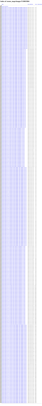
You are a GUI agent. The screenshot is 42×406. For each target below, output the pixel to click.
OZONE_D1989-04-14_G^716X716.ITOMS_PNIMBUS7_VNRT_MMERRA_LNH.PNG (14, 394)
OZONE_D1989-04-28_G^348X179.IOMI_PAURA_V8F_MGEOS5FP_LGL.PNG (13, 255)
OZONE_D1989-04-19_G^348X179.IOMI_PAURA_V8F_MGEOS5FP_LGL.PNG (13, 258)
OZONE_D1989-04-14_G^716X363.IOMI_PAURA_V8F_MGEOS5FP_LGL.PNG (13, 317)
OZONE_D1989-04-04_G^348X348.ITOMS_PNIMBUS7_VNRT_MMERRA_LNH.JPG (14, 229)
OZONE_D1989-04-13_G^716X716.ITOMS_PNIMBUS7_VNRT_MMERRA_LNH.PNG (14, 389)
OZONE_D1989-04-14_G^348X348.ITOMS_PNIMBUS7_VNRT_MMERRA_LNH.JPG (14, 235)
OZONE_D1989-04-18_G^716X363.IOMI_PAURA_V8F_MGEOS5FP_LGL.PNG (13, 313)
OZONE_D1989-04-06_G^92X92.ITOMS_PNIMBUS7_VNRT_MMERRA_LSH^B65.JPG (14, 23)
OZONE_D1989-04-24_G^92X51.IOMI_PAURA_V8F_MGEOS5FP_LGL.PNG (13, 158)
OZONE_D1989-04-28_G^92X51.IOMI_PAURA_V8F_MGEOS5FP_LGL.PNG (13, 146)
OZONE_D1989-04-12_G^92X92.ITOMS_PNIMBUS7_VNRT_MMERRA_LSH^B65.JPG (14, 11)
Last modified (30, 4)
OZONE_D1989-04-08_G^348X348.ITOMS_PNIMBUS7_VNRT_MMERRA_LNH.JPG (14, 239)
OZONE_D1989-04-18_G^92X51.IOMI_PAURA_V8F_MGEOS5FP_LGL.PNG (13, 151)
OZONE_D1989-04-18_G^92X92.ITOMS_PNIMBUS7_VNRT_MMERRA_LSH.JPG (14, 69)
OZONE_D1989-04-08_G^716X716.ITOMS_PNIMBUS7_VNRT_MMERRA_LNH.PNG (14, 402)
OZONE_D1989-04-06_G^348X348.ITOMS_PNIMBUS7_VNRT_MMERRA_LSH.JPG (14, 188)
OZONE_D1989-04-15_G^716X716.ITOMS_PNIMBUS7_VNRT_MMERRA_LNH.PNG (14, 381)
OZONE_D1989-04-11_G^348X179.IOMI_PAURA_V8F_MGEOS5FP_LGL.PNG (13, 275)
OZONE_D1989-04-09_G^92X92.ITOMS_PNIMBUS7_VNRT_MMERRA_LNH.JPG (14, 125)
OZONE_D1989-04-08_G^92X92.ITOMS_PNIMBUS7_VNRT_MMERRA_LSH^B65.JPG (14, 44)
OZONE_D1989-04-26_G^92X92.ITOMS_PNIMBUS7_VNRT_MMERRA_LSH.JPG (14, 65)
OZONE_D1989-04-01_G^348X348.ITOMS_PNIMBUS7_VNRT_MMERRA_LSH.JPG (14, 205)
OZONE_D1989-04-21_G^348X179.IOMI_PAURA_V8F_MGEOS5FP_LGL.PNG (13, 247)
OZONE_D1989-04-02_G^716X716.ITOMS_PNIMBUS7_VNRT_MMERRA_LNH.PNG (14, 388)
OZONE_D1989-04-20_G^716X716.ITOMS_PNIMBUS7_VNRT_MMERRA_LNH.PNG (14, 380)
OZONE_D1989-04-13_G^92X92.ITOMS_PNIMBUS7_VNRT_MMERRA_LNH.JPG (14, 112)
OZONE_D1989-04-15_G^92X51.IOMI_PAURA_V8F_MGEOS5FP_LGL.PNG (13, 130)
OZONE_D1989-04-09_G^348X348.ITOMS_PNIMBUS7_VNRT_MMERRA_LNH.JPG (14, 245)
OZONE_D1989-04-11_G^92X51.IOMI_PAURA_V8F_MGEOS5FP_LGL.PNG (13, 159)
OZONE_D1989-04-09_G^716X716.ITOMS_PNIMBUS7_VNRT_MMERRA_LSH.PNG (14, 344)
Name (2, 4)
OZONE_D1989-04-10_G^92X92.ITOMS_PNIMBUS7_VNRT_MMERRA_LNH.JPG (14, 108)
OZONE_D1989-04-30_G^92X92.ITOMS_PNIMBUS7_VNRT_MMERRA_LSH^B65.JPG (14, 19)
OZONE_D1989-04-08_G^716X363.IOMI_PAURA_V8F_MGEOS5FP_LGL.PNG (13, 322)
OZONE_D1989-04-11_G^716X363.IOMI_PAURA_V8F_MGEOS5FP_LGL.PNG (13, 306)
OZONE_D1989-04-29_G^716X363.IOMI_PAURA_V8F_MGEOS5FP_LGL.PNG (13, 302)
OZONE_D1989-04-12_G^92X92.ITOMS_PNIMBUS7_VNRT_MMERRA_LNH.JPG (14, 109)
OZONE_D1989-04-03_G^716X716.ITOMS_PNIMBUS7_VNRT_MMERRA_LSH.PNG (14, 361)
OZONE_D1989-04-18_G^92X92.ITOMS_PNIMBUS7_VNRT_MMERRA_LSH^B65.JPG (14, 10)
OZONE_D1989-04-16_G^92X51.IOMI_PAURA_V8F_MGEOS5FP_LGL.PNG (13, 129)
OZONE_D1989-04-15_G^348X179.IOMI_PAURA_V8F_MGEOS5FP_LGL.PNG (13, 251)
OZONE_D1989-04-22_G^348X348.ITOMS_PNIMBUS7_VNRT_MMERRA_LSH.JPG (14, 170)
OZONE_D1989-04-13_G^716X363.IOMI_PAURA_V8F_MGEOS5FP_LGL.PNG (13, 323)
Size (36, 4)
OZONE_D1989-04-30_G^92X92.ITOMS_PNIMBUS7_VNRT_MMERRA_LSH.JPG (14, 71)
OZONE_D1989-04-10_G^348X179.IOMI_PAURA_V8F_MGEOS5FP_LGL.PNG (13, 281)
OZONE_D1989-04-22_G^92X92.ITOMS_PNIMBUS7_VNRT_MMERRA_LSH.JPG (14, 56)
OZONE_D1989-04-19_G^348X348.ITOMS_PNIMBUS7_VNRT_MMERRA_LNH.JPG (14, 224)
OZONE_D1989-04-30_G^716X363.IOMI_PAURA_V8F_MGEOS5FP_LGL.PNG (13, 308)
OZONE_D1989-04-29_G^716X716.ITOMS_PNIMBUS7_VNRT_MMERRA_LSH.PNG (14, 356)
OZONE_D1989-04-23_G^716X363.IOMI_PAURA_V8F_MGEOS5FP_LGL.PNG (13, 289)
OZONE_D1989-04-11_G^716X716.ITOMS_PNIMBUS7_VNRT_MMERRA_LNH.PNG (14, 386)
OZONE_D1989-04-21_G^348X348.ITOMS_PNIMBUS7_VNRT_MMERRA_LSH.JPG (14, 182)
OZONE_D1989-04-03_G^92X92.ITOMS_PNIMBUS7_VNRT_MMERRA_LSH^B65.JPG (14, 35)
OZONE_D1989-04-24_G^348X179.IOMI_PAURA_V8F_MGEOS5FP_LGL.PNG (13, 254)
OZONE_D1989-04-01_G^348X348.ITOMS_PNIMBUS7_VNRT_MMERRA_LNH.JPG (14, 241)
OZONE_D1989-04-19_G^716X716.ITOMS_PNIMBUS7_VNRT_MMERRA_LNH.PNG (14, 385)
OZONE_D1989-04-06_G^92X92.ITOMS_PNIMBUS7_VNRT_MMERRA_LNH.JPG (14, 121)
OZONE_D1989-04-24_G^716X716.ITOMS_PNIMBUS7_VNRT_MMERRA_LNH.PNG (14, 367)
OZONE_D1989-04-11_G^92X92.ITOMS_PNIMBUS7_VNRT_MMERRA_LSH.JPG (14, 67)
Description (40, 4)
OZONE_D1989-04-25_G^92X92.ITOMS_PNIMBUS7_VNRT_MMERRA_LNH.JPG (14, 94)
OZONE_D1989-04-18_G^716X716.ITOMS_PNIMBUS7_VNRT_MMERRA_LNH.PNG (14, 384)
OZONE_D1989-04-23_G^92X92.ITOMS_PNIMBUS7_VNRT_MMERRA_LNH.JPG (14, 92)
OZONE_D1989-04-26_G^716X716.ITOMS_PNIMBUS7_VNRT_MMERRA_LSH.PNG (14, 335)
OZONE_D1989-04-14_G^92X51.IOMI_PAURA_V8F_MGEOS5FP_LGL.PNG (13, 136)
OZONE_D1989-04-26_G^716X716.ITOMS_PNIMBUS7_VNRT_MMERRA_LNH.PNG (14, 368)
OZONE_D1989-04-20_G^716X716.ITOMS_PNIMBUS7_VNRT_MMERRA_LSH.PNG (14, 331)
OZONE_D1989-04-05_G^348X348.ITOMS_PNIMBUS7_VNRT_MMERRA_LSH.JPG (14, 187)
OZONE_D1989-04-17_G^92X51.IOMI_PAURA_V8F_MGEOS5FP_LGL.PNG (13, 144)
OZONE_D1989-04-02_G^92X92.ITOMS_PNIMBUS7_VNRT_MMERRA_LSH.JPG (14, 81)
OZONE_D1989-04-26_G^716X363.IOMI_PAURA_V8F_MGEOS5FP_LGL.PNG (13, 314)
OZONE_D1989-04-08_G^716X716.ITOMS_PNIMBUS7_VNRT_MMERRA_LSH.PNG (14, 359)
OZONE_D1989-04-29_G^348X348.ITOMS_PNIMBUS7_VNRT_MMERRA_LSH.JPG (14, 199)
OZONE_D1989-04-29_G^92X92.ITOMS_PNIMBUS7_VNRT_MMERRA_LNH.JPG (14, 99)
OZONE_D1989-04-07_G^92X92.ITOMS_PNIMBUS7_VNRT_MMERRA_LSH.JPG (14, 75)
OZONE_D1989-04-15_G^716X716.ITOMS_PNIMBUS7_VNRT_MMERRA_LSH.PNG (14, 330)
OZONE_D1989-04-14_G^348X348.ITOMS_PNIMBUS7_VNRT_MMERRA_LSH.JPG (14, 183)
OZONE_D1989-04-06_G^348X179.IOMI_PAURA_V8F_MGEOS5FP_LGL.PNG (13, 263)
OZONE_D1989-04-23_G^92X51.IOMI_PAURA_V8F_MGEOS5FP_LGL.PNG (13, 134)
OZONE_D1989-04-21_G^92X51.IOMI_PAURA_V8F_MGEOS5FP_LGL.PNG (13, 132)
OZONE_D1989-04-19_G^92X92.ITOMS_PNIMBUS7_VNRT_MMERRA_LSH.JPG (14, 74)
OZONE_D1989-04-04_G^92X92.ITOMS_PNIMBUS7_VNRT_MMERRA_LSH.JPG (14, 61)
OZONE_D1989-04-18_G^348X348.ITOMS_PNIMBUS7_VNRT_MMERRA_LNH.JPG (14, 226)
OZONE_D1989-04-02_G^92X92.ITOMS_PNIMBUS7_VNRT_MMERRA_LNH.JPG (14, 120)
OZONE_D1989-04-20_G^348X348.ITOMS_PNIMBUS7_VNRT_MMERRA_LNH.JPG (14, 222)
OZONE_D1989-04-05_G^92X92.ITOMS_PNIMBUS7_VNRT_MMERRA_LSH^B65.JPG (14, 15)
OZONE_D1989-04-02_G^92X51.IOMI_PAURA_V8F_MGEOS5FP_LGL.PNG (13, 149)
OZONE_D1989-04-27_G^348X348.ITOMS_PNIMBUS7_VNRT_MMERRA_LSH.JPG (14, 192)
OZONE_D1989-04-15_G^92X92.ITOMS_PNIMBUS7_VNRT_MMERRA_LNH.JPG (14, 111)
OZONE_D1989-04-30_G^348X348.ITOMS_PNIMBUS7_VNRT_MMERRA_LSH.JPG (14, 200)
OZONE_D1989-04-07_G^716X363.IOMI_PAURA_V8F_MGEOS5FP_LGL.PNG (13, 321)
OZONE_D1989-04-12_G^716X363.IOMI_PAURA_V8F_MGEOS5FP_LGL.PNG (13, 309)
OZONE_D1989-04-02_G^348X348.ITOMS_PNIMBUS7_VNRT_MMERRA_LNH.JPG (14, 237)
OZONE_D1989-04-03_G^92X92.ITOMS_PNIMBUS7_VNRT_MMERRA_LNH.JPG (14, 115)
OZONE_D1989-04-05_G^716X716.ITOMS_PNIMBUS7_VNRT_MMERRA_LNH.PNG (14, 392)
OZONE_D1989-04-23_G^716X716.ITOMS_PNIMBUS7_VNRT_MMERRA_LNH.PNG (14, 371)
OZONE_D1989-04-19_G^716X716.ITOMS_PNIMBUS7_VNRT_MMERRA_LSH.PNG (14, 338)
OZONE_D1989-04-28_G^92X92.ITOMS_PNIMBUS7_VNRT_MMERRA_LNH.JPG (14, 96)
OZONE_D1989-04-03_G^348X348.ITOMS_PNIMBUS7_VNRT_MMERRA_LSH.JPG (14, 201)
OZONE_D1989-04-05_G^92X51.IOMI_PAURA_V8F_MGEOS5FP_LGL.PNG (13, 138)
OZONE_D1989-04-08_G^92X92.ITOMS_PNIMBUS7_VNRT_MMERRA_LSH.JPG (14, 86)
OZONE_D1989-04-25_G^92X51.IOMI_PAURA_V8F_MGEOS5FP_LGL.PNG (13, 153)
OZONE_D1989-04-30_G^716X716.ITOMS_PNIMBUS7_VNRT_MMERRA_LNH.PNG (14, 369)
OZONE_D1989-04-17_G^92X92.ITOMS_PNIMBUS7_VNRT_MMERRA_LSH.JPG (14, 54)
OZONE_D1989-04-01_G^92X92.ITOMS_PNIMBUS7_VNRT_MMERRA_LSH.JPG (14, 60)
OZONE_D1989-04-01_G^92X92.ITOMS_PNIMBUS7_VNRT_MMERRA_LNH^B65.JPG (14, 48)
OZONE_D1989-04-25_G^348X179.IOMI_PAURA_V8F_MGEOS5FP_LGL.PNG (13, 267)
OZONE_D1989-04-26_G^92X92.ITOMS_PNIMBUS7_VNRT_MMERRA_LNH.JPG (14, 95)
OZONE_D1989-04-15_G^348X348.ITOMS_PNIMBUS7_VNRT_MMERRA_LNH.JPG (14, 225)
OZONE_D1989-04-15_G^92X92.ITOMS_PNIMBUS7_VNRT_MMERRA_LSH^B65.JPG (14, 16)
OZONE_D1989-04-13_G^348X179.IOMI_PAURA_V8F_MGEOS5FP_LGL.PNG (13, 277)
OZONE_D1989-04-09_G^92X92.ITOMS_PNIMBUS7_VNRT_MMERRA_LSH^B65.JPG (14, 41)
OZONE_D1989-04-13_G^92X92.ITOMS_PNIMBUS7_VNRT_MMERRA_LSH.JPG (14, 52)
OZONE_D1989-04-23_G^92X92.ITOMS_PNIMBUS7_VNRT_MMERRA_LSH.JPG (14, 58)
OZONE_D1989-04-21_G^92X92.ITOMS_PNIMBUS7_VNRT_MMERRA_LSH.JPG (14, 78)
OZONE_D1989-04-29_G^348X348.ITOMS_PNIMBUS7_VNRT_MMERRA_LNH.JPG (14, 216)
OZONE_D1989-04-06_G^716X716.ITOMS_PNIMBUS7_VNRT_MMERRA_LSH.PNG (14, 343)
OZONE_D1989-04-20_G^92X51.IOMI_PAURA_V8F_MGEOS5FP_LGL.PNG (13, 137)
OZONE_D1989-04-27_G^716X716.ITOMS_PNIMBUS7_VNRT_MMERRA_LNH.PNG (14, 365)
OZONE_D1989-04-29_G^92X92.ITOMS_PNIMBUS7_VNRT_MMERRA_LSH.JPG (14, 87)
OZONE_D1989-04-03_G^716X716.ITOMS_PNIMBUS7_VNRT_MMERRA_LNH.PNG (14, 382)
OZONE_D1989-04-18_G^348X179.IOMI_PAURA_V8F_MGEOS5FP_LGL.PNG (13, 266)
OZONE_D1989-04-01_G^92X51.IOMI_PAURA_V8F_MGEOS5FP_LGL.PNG (13, 155)
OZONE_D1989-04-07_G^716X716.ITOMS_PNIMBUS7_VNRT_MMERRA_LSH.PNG (14, 360)
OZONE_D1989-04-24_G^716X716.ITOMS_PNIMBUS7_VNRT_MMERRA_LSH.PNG (14, 326)
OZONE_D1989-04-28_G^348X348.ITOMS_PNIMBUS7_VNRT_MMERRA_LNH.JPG (14, 213)
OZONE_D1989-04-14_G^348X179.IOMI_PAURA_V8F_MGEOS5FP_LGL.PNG (13, 276)
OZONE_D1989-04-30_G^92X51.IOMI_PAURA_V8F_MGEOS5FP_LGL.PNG (13, 166)
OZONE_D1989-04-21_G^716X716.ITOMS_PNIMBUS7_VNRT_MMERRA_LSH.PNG (14, 325)
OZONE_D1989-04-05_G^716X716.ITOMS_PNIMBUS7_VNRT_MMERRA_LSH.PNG (14, 355)
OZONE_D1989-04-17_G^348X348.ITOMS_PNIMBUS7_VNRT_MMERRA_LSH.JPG (14, 191)
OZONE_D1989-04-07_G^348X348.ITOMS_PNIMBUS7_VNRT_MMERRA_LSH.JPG (14, 195)
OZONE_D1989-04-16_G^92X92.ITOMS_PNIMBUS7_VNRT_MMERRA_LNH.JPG (14, 107)
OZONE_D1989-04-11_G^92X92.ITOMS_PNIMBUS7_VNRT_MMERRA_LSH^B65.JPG (14, 27)
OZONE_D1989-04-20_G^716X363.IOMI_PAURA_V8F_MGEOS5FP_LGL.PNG (13, 297)
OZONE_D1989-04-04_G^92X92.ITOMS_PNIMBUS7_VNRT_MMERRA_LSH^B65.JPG (14, 24)
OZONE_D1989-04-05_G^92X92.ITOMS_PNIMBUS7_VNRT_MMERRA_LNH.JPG (14, 123)
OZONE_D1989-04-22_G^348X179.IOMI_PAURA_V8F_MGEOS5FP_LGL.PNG (13, 246)
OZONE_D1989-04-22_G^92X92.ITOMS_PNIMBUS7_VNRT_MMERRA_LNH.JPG (14, 100)
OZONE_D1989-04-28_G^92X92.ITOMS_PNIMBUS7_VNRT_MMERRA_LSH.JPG (14, 82)
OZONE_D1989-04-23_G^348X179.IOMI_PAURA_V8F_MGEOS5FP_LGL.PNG (13, 250)
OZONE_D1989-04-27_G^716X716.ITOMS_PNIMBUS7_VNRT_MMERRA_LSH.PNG (14, 340)
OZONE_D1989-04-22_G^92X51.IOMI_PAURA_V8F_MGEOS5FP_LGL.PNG (13, 128)
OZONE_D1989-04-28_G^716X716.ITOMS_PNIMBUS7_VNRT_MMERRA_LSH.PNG (14, 347)
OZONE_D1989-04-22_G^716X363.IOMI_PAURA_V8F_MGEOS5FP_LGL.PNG (13, 285)
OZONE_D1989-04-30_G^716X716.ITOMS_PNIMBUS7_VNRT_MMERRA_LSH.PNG (14, 346)
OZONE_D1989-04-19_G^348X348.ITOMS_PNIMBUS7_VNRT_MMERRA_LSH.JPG (14, 175)
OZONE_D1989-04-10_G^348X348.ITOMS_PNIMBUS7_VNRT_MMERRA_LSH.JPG (14, 197)
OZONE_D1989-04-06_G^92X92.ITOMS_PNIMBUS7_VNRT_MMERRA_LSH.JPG (14, 66)
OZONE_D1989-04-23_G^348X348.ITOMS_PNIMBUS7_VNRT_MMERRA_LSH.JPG (14, 171)
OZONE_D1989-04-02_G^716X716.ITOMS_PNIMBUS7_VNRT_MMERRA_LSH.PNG (14, 363)
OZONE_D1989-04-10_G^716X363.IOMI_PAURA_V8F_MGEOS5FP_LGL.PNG (13, 319)
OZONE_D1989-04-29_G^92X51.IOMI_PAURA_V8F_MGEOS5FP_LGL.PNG (13, 161)
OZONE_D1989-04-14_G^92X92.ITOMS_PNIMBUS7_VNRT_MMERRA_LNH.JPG (14, 117)
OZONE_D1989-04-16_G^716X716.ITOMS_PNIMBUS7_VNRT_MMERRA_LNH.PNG (14, 390)
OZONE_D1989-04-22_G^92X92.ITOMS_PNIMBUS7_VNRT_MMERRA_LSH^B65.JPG (14, 20)
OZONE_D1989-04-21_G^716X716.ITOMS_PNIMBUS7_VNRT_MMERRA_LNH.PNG (14, 376)
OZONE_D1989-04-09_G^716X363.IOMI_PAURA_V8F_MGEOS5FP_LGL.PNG (13, 310)
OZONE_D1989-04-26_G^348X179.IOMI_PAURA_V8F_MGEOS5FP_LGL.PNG (13, 280)
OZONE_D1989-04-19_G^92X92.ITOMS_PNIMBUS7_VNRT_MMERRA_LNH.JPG (14, 104)
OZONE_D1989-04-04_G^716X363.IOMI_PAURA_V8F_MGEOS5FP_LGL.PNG (13, 296)
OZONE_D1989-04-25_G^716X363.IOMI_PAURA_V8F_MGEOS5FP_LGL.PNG (13, 293)
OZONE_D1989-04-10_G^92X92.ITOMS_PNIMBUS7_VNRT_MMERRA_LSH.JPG (14, 73)
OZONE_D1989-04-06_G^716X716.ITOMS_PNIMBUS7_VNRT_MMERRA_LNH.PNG (14, 398)
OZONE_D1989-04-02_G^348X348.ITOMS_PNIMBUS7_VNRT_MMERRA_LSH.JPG (14, 204)
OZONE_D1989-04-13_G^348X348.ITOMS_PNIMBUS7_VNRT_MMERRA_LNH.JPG (14, 230)
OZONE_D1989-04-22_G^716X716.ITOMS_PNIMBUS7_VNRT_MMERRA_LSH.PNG (14, 329)
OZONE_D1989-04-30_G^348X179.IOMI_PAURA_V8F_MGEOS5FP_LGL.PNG (13, 283)
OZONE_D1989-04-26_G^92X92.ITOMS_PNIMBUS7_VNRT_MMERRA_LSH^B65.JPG (14, 14)
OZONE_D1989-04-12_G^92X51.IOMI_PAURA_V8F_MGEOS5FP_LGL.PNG (13, 141)
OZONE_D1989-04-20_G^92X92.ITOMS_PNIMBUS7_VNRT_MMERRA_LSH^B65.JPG (14, 33)
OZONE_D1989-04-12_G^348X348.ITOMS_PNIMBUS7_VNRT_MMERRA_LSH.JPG (14, 172)
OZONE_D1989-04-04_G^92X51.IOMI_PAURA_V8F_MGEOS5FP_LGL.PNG (13, 133)
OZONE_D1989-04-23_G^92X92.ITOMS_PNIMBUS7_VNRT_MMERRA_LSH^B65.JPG (14, 31)
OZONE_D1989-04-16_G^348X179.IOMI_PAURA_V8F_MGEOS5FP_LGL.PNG (13, 264)
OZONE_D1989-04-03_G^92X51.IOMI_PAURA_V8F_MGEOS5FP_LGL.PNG (13, 150)
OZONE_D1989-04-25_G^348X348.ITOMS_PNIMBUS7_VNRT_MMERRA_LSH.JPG (14, 167)
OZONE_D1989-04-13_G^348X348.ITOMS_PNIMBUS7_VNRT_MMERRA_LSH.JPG (14, 176)
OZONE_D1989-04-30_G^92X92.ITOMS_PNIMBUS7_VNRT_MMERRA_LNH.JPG (14, 90)
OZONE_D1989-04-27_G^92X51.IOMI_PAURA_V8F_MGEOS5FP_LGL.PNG (13, 163)
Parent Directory (5, 6)
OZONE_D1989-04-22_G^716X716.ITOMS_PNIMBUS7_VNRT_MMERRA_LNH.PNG (14, 373)
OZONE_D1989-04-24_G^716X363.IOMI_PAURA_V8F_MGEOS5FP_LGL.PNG (13, 288)
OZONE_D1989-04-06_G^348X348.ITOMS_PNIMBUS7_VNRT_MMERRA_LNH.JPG (14, 238)
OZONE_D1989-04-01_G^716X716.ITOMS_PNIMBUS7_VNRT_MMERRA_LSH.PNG (14, 348)
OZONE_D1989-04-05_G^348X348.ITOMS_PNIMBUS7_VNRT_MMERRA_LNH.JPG (14, 243)
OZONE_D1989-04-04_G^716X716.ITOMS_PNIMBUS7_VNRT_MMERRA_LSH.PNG (14, 351)
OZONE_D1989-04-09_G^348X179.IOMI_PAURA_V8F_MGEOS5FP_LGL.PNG (13, 279)
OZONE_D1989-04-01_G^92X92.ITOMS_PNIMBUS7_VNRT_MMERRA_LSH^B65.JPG (14, 39)
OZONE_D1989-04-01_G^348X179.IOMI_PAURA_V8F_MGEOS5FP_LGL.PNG (13, 259)
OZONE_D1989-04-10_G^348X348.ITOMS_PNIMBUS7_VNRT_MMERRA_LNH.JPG (14, 233)
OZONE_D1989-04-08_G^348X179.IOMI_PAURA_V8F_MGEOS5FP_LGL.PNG (13, 284)
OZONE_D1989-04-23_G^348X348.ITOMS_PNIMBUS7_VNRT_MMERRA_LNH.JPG (14, 214)
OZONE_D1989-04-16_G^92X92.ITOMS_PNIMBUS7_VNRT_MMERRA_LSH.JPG (14, 70)
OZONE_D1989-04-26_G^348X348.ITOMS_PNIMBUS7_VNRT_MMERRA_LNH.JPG (14, 212)
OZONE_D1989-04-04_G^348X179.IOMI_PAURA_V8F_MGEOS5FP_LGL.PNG (13, 256)
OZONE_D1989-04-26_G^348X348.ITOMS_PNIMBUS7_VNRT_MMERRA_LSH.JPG (14, 179)
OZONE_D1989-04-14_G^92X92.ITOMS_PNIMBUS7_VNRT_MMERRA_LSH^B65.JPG (14, 7)
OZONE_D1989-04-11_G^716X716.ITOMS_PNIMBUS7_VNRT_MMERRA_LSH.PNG (14, 342)
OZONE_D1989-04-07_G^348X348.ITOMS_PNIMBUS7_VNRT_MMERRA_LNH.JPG (14, 242)
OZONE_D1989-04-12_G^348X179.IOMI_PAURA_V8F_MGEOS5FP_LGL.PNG (13, 260)
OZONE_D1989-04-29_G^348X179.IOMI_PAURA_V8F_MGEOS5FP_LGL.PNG (13, 262)
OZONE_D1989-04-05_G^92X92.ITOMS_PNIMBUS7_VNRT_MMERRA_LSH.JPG (14, 62)
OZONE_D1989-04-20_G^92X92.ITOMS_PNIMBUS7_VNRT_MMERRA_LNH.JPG (14, 103)
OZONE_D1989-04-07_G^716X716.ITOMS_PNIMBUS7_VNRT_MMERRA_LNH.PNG (14, 399)
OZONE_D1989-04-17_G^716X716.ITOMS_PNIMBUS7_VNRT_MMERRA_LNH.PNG (14, 393)
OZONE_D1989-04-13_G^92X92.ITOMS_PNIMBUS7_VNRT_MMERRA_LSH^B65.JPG (14, 8)
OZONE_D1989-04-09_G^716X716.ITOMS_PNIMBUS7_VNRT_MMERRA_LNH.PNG (14, 401)
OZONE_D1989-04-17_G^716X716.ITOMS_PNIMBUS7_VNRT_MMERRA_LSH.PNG (14, 357)
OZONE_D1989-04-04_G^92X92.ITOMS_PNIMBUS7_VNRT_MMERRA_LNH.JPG (14, 113)
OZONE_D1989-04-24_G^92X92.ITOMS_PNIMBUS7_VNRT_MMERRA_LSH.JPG (14, 57)
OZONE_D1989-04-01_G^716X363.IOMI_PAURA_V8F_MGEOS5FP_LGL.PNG (13, 305)
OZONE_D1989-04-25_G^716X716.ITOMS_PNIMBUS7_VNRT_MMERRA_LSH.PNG (14, 327)
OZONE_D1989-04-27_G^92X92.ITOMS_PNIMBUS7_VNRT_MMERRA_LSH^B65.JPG (14, 36)
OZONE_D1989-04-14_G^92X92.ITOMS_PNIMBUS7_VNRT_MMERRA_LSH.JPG (14, 49)
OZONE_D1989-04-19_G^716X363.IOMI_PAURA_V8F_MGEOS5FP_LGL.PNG (13, 301)
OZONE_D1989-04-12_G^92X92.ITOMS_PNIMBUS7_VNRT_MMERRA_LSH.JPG (14, 53)
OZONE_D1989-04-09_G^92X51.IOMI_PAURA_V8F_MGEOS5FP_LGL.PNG (13, 145)
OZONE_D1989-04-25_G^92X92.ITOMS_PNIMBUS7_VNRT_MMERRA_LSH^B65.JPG (14, 12)
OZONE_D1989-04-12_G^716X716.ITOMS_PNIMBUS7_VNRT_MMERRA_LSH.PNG (14, 334)
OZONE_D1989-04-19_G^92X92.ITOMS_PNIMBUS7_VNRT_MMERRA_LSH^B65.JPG (14, 37)
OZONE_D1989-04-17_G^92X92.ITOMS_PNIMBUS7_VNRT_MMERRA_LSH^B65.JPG (14, 25)
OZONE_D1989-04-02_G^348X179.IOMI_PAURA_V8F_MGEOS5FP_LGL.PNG (13, 272)
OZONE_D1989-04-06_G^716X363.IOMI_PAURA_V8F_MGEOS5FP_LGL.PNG (13, 298)
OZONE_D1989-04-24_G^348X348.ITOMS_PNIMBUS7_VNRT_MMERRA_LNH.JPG (14, 209)
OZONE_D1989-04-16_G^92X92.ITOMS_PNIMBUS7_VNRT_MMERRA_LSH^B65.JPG (14, 29)
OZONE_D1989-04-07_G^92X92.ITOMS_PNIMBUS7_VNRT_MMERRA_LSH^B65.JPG (14, 40)
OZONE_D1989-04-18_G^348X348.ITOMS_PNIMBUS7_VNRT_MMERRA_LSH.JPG (14, 178)
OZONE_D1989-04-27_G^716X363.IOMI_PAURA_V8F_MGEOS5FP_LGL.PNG (13, 300)
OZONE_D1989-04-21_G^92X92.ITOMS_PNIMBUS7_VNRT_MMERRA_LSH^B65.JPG (14, 28)
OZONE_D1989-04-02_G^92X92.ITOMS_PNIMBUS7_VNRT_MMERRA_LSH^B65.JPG (14, 45)
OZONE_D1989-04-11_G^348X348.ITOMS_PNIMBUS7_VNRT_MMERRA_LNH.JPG (14, 221)
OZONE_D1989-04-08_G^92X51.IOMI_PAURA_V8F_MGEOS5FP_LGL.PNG (13, 157)
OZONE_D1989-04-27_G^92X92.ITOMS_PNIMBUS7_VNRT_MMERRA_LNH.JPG (14, 88)
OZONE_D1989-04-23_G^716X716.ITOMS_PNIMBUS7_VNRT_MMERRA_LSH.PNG (14, 352)
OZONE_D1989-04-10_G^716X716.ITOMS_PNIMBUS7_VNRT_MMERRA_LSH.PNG (14, 350)
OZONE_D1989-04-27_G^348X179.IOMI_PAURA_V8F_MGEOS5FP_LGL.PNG (13, 268)
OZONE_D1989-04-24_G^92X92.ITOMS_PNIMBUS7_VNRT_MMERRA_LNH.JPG (14, 91)
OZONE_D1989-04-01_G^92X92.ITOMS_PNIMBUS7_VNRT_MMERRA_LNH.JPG (14, 119)
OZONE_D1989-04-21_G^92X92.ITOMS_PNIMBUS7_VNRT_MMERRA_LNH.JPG (14, 98)
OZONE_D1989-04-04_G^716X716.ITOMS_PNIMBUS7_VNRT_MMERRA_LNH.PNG (14, 377)
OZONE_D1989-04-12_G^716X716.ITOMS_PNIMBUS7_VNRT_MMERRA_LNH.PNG (14, 378)
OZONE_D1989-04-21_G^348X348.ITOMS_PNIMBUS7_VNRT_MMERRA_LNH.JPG (14, 217)
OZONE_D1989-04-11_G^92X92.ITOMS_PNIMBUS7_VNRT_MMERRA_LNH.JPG (14, 102)
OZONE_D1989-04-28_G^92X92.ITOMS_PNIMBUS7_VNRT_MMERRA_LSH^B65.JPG (14, 18)
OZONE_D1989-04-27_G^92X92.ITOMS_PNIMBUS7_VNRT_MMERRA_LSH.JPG (14, 83)
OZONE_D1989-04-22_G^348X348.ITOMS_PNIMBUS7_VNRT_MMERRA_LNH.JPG (14, 218)
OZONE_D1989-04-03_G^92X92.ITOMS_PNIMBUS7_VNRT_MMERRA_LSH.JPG (14, 79)
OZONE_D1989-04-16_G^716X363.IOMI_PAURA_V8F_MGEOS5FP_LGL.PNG (13, 304)
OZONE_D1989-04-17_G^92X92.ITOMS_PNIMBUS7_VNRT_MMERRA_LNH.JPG (14, 116)
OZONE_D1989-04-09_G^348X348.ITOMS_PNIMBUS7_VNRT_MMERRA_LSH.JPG (14, 203)
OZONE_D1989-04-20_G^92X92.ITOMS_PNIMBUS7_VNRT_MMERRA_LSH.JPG (14, 77)
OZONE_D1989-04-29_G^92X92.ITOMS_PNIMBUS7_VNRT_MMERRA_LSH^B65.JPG (14, 32)
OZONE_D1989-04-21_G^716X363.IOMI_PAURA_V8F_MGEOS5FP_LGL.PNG (13, 287)
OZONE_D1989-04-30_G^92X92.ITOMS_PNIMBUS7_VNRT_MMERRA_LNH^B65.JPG (14, 46)
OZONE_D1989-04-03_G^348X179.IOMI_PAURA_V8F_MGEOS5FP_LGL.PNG (13, 271)
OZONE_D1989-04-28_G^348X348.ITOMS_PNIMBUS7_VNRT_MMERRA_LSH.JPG (14, 193)
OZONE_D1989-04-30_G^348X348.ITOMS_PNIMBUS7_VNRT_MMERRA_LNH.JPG (14, 208)
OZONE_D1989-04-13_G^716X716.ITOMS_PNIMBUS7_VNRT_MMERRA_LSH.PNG (14, 339)
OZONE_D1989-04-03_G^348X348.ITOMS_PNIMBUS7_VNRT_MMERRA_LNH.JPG (14, 234)
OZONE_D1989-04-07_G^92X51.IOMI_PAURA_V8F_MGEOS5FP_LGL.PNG (13, 162)
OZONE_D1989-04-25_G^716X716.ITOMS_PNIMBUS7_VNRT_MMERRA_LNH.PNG (14, 364)
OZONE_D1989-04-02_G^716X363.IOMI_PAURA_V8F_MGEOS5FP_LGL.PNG (13, 318)
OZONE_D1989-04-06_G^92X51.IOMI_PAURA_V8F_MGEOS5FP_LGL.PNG (13, 154)
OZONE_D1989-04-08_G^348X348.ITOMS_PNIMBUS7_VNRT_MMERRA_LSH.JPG (14, 196)
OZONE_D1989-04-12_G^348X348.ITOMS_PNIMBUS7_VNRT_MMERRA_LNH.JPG (14, 220)
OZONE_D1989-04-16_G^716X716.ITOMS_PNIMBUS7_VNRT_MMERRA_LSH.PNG (14, 336)
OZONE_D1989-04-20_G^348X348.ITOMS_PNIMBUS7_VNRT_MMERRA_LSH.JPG (14, 180)
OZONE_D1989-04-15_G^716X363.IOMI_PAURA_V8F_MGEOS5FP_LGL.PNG (13, 292)
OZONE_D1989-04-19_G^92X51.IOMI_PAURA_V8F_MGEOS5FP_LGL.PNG (13, 142)
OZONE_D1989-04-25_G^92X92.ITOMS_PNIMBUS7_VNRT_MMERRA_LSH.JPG (14, 50)
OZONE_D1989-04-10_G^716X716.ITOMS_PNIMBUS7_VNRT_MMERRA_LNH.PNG (14, 397)
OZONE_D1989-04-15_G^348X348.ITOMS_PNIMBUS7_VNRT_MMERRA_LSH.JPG (14, 174)
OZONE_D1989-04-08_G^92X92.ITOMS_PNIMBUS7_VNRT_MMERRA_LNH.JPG (14, 124)
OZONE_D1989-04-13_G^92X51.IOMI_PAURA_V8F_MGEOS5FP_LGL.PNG (13, 140)
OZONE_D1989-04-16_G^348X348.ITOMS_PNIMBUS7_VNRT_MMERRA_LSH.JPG (14, 184)
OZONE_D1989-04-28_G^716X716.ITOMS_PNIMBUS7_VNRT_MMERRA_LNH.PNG (14, 372)
